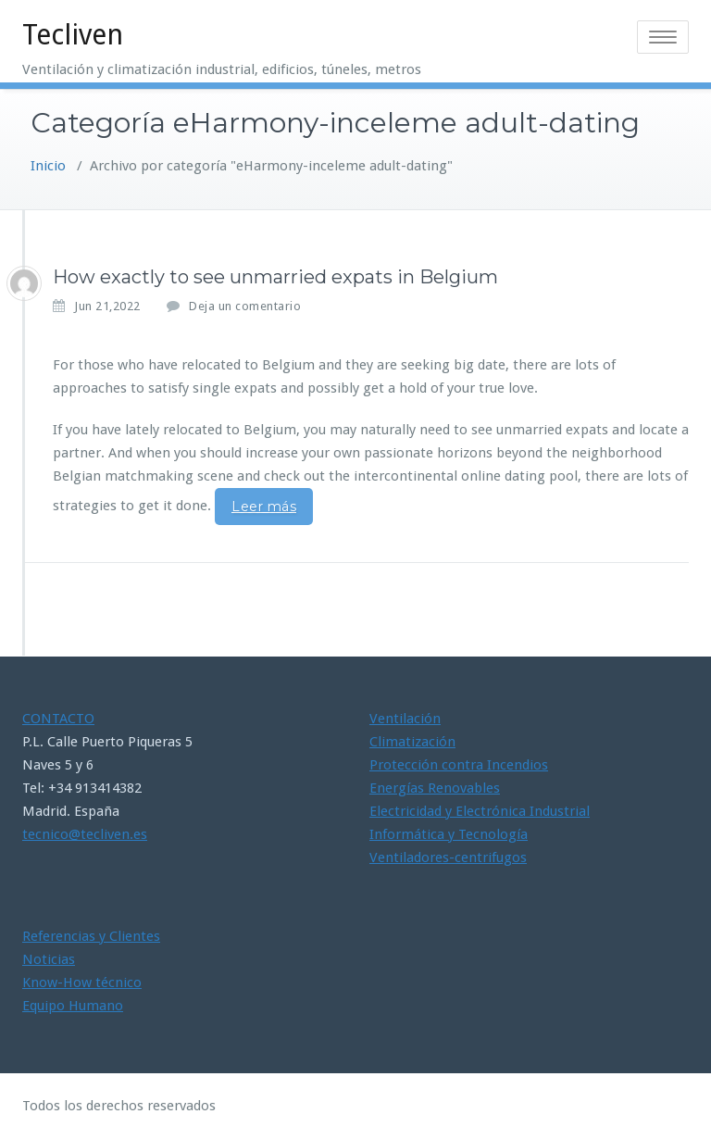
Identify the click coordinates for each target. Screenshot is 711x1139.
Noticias (48, 959)
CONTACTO (58, 718)
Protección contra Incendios (458, 765)
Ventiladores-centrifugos (448, 857)
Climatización (412, 741)
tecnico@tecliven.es (84, 834)
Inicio (48, 165)
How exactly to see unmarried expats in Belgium (275, 277)
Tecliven (72, 35)
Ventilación (405, 718)
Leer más (263, 506)
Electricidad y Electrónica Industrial (479, 811)
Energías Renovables (434, 788)
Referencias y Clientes (91, 936)
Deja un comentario (245, 306)
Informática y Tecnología (448, 834)
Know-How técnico (82, 982)
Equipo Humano (72, 1005)
